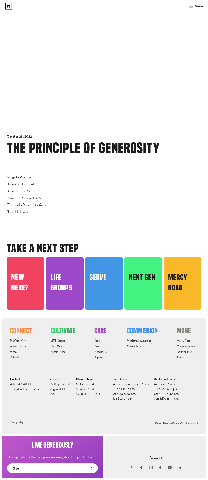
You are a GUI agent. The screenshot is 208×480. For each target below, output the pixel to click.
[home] (8, 6)
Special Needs (58, 352)
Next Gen (56, 346)
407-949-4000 (20, 384)
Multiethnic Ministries (139, 341)
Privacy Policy (16, 422)
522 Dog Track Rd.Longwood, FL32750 (60, 389)
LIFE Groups (58, 341)
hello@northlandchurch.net (26, 389)
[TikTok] (141, 467)
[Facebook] (160, 467)
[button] (195, 6)
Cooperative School (187, 346)
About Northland (19, 346)
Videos (14, 352)
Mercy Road (183, 341)
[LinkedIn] (179, 467)
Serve (97, 341)
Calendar (15, 358)
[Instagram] (151, 467)
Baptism (98, 358)
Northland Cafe (185, 352)
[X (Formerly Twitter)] (132, 467)
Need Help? (101, 352)
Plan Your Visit (18, 341)
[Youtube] (170, 467)
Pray (96, 346)
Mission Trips (134, 346)
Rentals (181, 358)
